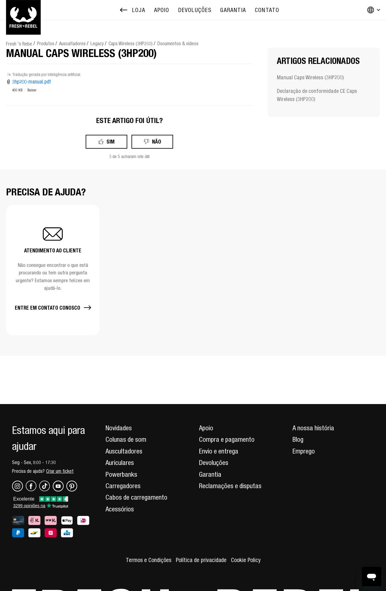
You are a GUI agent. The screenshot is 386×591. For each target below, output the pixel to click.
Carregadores (123, 486)
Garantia (210, 474)
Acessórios (120, 509)
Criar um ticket (60, 471)
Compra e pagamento (227, 439)
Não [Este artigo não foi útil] (156, 141)
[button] (53, 270)
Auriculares (120, 462)
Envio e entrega (218, 451)
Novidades (119, 428)
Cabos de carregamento (136, 497)
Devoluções (213, 462)
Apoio (206, 428)
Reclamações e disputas (230, 486)
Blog (298, 439)
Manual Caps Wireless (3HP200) (310, 77)
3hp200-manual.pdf (31, 82)
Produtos (45, 43)
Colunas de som (126, 439)
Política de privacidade (201, 560)
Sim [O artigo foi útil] (110, 141)
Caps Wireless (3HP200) (131, 43)
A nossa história (313, 428)
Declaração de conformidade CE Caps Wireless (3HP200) (317, 95)
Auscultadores (72, 43)
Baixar (31, 90)
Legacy (97, 43)
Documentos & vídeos (177, 43)
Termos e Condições (148, 560)
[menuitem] (161, 10)
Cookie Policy (246, 560)
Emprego (304, 451)
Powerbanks (121, 474)
